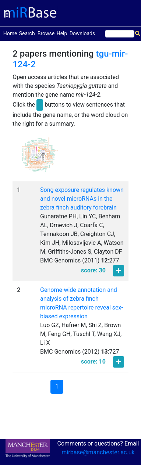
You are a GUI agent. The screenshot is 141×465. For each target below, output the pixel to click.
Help (62, 33)
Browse (46, 33)
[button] (39, 157)
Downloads (82, 33)
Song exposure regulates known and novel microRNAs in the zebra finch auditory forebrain (82, 198)
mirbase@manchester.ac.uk (97, 452)
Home (10, 32)
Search (27, 33)
